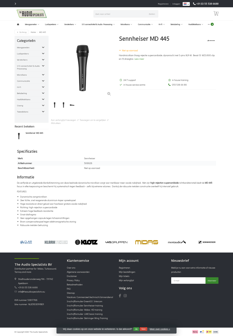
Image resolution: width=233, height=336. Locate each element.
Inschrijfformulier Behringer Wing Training (87, 318)
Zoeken (152, 13)
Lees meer (139, 58)
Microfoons (126, 24)
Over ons (71, 267)
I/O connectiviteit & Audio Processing (98, 24)
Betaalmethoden (75, 284)
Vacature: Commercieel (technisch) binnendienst (90, 297)
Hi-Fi (162, 24)
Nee (143, 329)
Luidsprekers (52, 24)
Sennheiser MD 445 (34, 133)
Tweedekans (22, 111)
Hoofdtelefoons (195, 24)
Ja (136, 329)
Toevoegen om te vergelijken (93, 119)
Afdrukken (56, 123)
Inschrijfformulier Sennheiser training (85, 305)
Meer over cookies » (160, 329)
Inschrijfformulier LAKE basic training (85, 313)
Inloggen (176, 3)
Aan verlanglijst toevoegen (63, 119)
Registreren (163, 3)
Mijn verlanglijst (126, 280)
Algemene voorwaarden (78, 271)
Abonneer (212, 280)
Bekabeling (177, 24)
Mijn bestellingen (127, 271)
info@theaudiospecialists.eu (31, 291)
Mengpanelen (32, 24)
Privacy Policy (73, 280)
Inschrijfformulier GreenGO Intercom (84, 301)
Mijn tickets (124, 276)
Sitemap (71, 292)
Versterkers (70, 24)
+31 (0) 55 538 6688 (207, 3)
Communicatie (145, 24)
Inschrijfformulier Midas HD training (84, 309)
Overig (20, 105)
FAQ (68, 288)
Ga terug (21, 32)
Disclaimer (72, 276)
